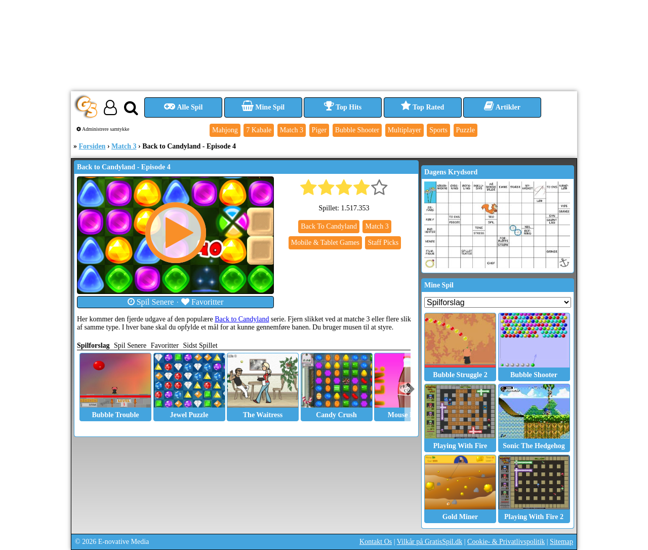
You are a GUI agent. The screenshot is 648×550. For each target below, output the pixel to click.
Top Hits (342, 107)
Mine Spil (263, 107)
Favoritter (202, 302)
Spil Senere (151, 302)
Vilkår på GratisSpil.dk (429, 541)
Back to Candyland (242, 319)
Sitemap (561, 541)
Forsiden (92, 146)
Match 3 (123, 146)
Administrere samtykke (103, 129)
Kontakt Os (375, 541)
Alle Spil (183, 107)
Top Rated (422, 107)
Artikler (502, 107)
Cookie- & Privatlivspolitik (506, 541)
